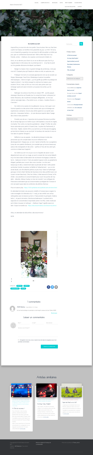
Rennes (27, 404)
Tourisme (76, 399)
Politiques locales (20, 404)
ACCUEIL (36, 2)
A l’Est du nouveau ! (72, 55)
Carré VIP (26, 290)
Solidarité (71, 399)
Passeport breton (78, 104)
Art (19, 399)
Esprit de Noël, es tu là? (73, 61)
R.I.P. (46, 401)
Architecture (15, 399)
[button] (33, 285)
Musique (43, 401)
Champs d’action (45, 2)
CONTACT (80, 6)
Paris (67, 399)
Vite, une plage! (71, 70)
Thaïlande (14, 405)
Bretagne (19, 290)
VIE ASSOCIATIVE (78, 2)
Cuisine (20, 402)
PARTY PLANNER (68, 2)
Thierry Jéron (76, 442)
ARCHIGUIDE (54, 2)
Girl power (48, 399)
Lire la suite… (23, 428)
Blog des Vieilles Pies (70, 6)
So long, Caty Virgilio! (72, 58)
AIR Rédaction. (18, 446)
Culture (23, 293)
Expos (61, 2)
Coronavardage (15, 293)
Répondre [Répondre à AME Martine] (54, 318)
